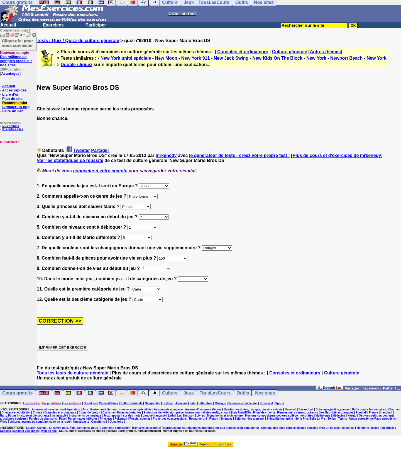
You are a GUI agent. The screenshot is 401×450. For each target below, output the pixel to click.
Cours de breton (89, 412)
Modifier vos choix (25, 430)
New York (316, 58)
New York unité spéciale (126, 58)
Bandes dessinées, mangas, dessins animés (253, 409)
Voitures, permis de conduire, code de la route (39, 421)
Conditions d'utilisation (115, 427)
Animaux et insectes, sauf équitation (56, 409)
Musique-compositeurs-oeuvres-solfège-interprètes (279, 415)
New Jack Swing (231, 58)
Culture (170, 393)
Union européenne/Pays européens (372, 418)
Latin (193, 403)
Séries (331, 418)
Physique (106, 418)
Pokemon (120, 418)
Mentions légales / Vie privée (376, 427)
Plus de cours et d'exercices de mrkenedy (337, 155)
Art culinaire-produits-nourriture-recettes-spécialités (117, 409)
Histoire (168, 403)
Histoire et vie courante (33, 415)
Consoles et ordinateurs (242, 51)
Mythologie (323, 415)
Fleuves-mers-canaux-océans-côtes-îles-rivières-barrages (315, 412)
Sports (279, 403)
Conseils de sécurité (146, 427)
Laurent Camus (36, 427)
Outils (243, 393)
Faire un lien (13, 111)
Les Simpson (185, 415)
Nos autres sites (12, 129)
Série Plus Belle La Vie (310, 418)
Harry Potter (8, 415)
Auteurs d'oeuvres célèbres (203, 409)
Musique (220, 403)
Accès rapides (14, 90)
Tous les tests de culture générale (72, 373)
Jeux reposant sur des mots (121, 415)
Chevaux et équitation (16, 412)
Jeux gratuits (10, 126)
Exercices (53, 25)
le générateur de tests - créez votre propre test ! (239, 155)
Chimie (37, 412)
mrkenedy (166, 155)
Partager (100, 150)
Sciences (226, 418)
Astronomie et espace (168, 409)
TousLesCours (215, 393)
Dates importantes (129, 412)
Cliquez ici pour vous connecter (17, 43)
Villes (3, 421)
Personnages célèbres (82, 418)
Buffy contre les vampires (369, 409)
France (373, 412)
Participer (95, 25)
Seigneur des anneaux (249, 418)
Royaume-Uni (198, 418)
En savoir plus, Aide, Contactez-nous (73, 427)
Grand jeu (90, 403)
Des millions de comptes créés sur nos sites (16, 58)
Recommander (14, 103)
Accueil (8, 25)
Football (361, 412)
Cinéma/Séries (108, 403)
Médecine (338, 415)
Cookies (5, 430)
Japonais (181, 403)
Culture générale (289, 51)
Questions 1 (81, 421)
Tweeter (82, 150)
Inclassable (59, 415)
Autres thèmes (325, 51)
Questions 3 (117, 421)
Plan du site (12, 98)
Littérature (205, 403)
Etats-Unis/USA (241, 412)
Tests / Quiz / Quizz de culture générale (78, 40)
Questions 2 (99, 421)
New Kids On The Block (277, 58)
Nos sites (265, 393)
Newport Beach (346, 58)
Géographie (152, 403)
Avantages (10, 73)
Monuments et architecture (225, 415)
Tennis (342, 418)
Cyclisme (108, 412)
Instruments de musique (85, 415)
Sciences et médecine (242, 403)
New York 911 (195, 58)
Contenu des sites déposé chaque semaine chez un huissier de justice (307, 427)
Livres (201, 415)
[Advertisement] (16, 172)
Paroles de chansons (43, 418)
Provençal (266, 403)
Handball (386, 412)
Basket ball (306, 409)
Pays (62, 418)
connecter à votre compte (100, 170)
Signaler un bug (16, 107)
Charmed (394, 409)
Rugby (213, 418)
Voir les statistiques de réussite (70, 160)
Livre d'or (10, 94)
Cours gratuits (17, 393)
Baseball (290, 409)
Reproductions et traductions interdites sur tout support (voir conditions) (210, 427)
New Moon (166, 58)
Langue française (154, 415)
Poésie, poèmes (140, 418)
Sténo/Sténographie (279, 418)
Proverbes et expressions (170, 418)
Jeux (189, 393)
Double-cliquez (76, 64)
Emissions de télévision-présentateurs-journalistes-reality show (186, 412)
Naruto (352, 415)
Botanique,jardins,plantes (332, 409)
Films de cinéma (264, 412)
